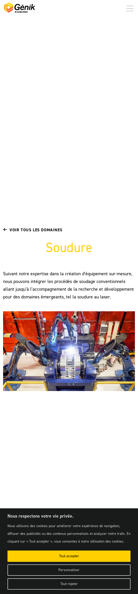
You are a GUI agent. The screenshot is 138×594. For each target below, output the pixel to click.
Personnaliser (69, 570)
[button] (129, 8)
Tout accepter (69, 556)
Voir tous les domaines (32, 230)
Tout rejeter (69, 583)
